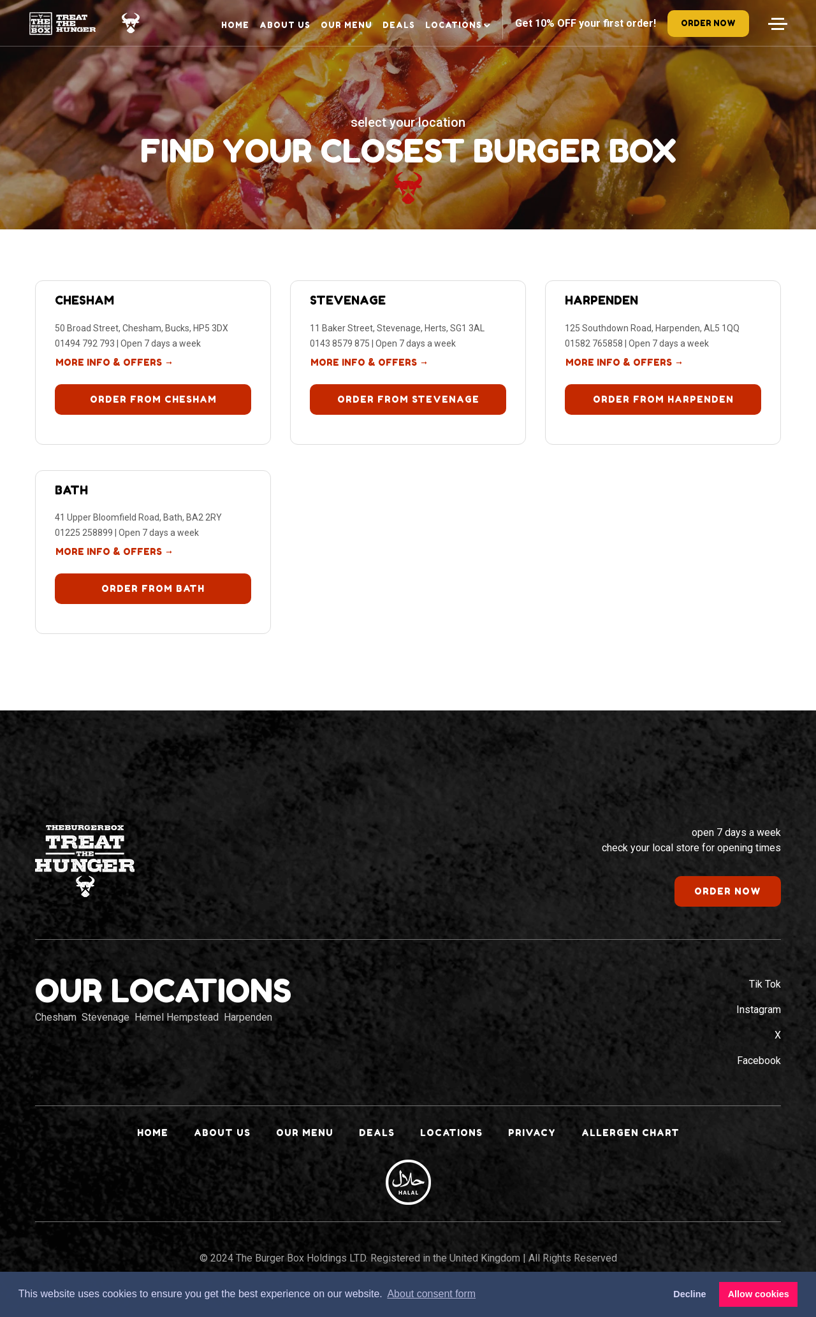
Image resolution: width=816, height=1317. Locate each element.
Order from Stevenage (408, 399)
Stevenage (348, 300)
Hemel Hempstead (177, 1017)
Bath (71, 490)
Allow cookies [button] (758, 1294)
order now (708, 23)
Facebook (759, 1060)
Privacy (532, 1132)
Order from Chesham (153, 399)
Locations (453, 25)
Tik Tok (765, 984)
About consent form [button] (431, 1293)
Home (235, 25)
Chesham (84, 300)
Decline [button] (689, 1294)
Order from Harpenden (663, 399)
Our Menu (346, 25)
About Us (284, 25)
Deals (398, 25)
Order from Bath (153, 588)
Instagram (758, 1010)
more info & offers (114, 362)
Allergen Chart (630, 1132)
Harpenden (601, 300)
